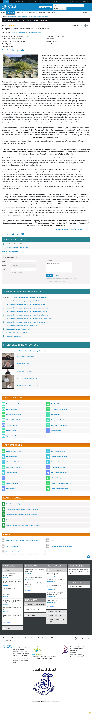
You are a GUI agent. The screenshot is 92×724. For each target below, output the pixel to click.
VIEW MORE (6, 623)
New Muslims (10, 488)
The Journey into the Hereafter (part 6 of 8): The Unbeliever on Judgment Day (27, 318)
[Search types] (60, 8)
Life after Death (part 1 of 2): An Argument (16, 244)
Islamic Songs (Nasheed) (59, 483)
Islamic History (56, 430)
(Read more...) (6, 577)
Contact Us (86, 12)
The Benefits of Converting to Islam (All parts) (21, 514)
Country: (4, 265)
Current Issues (11, 430)
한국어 (84, 1)
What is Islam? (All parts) (14, 504)
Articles (9, 12)
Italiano (61, 1)
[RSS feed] (88, 638)
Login (35, 7)
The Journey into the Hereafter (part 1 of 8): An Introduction (21, 301)
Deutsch (31, 1)
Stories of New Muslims (14, 420)
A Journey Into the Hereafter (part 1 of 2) (27, 378)
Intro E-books (42, 12)
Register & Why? (45, 7)
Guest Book (51, 12)
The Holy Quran (11, 425)
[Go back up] (88, 556)
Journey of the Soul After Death (24, 356)
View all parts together (10, 251)
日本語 (55, 1)
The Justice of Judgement (12, 336)
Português (44, 1)
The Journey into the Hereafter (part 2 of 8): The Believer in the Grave (24, 304)
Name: (4, 261)
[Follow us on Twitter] (82, 638)
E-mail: (3, 269)
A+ (87, 25)
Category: (6, 32)
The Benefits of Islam (58, 404)
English (6, 1)
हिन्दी (73, 1)
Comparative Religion (58, 420)
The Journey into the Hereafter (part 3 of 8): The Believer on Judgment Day (26, 308)
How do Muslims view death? (23, 371)
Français (24, 1)
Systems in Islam (12, 436)
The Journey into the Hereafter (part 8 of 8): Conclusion (20, 325)
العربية (12, 1)
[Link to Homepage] (9, 7)
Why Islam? (10, 520)
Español (18, 1)
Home (3, 12)
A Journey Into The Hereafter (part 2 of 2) (27, 385)
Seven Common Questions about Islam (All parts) (23, 525)
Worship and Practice (13, 414)
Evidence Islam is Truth (14, 404)
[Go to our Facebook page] (76, 638)
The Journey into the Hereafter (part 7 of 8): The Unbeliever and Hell (24, 322)
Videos (18, 12)
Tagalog (67, 1)
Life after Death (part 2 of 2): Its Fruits (68, 229)
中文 (50, 1)
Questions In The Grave (22, 363)
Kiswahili (78, 1)
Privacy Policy (50, 637)
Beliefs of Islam (11, 409)
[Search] (82, 5)
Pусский (37, 1)
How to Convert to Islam (59, 409)
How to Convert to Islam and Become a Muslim (22, 509)
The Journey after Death (21, 16)
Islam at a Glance (30, 12)
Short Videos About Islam (59, 488)
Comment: (49, 260)
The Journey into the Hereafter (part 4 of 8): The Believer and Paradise (25, 311)
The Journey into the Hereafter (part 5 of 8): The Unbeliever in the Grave (25, 315)
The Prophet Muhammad (59, 425)
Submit (49, 275)
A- (81, 25)
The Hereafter (10, 16)
